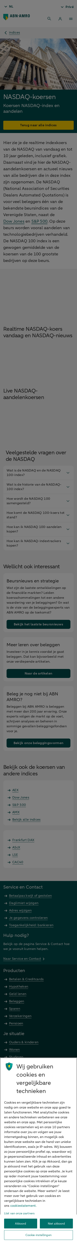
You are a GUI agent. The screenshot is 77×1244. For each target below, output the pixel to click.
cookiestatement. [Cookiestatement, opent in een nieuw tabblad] (23, 1205)
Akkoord (20, 1224)
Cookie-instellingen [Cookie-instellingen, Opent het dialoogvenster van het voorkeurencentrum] (38, 1235)
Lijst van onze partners (19, 1213)
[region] (38, 1151)
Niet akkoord (56, 1224)
